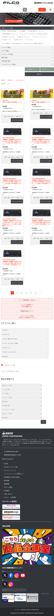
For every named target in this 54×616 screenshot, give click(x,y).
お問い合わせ (8, 494)
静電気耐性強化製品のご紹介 (12, 455)
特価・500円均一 (21, 80)
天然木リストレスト (8, 37)
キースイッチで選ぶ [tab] (27, 54)
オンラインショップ (10, 470)
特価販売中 (10, 80)
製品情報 (6, 480)
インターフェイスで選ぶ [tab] (27, 64)
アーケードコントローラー (9, 352)
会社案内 (6, 490)
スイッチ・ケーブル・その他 (10, 343)
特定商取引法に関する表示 (12, 477)
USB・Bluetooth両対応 (9, 31)
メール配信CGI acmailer (44, 593)
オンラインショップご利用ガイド (14, 474)
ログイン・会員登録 (10, 497)
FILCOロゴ (5, 356)
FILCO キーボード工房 (10, 467)
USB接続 (22, 31)
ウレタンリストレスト (40, 37)
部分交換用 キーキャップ (10, 34)
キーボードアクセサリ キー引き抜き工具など (34, 34)
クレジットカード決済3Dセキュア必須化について (27, 316)
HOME (6, 463)
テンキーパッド (6, 347)
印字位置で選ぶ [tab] (27, 61)
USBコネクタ (18, 39)
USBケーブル (6, 39)
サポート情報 (8, 487)
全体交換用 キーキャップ (36, 31)
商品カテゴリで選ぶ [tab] (27, 28)
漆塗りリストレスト (23, 37)
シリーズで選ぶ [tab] (27, 47)
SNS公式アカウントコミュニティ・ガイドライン (14, 589)
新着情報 (6, 484)
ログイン (42, 9)
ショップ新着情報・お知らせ (27, 300)
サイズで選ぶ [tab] (27, 51)
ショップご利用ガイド (27, 305)
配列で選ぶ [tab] (27, 57)
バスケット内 (8, 365)
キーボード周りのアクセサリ (10, 339)
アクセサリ (29, 39)
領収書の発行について (27, 311)
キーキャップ (5, 334)
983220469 (20, 599)
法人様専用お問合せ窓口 (11, 451)
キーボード (5, 330)
